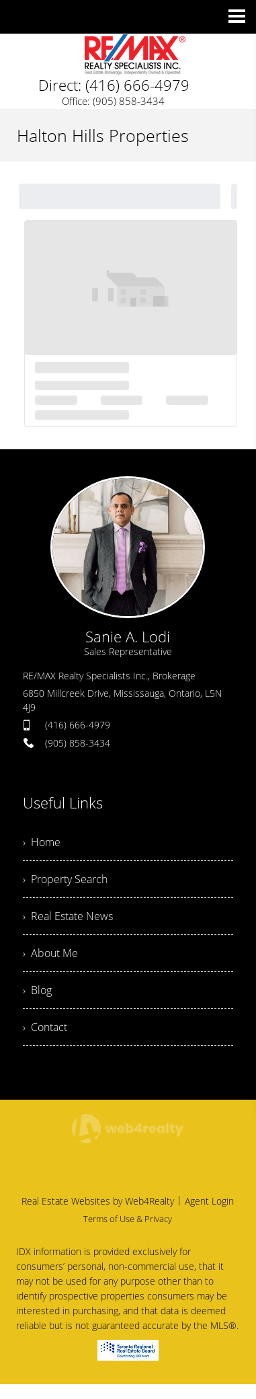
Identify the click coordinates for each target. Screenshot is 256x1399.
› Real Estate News (68, 916)
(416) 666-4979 (77, 724)
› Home (41, 842)
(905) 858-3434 (77, 742)
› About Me (50, 953)
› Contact (45, 1027)
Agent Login (209, 1201)
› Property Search (65, 879)
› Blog (37, 990)
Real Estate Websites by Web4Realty (98, 1201)
